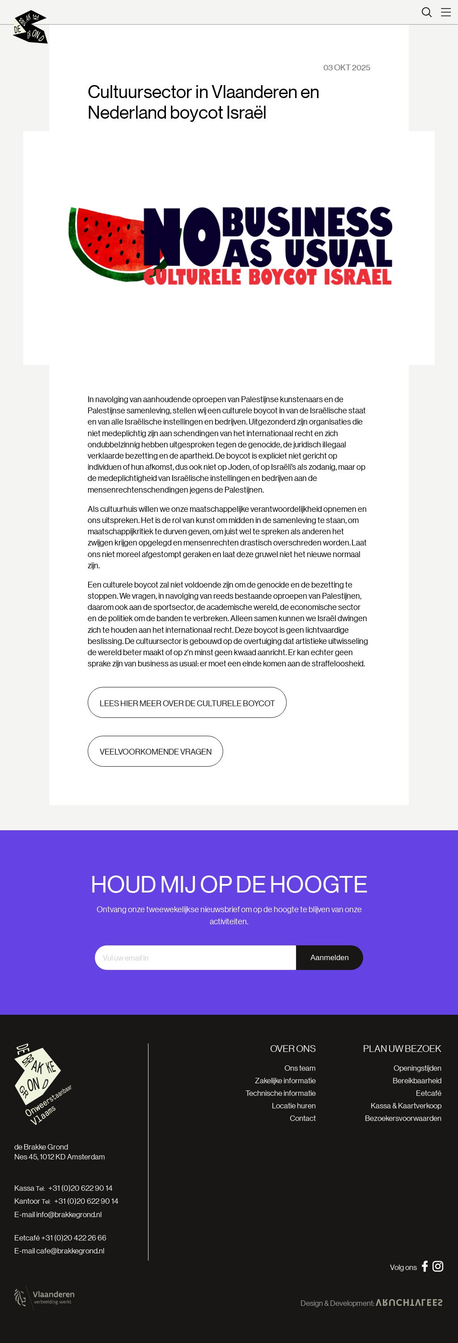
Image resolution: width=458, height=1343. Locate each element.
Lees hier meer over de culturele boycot (187, 703)
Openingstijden (417, 1068)
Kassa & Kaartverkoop (406, 1105)
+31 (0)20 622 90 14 (80, 1188)
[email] (195, 957)
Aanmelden (329, 957)
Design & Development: (371, 1303)
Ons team (300, 1068)
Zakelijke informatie (285, 1080)
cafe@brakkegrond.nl (70, 1250)
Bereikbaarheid (417, 1080)
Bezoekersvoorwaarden (403, 1118)
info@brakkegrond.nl (69, 1214)
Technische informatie (281, 1093)
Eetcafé (428, 1093)
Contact (303, 1118)
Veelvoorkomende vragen (156, 751)
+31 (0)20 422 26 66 (73, 1237)
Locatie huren (294, 1105)
